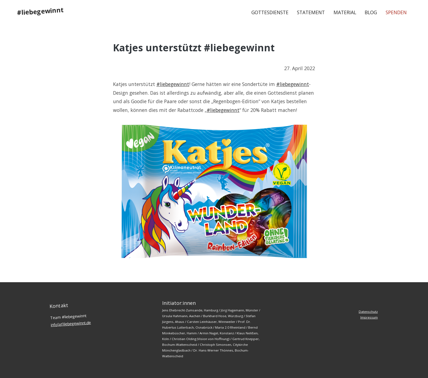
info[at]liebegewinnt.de (71, 323)
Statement (311, 12)
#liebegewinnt (40, 11)
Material (345, 12)
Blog (371, 12)
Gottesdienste (270, 12)
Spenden (396, 12)
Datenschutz (368, 311)
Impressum (369, 317)
